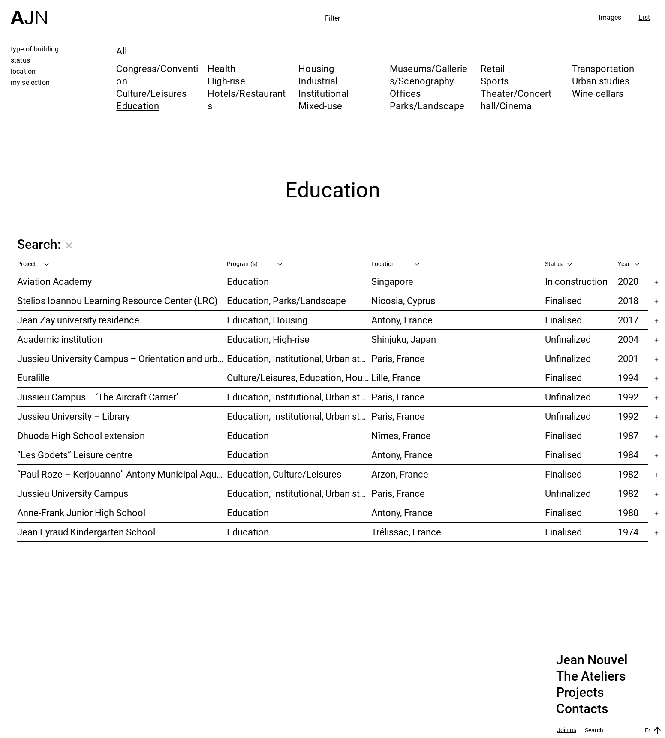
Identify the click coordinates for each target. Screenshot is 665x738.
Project (33, 264)
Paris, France (398, 358)
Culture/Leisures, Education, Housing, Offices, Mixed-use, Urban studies (299, 377)
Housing (316, 68)
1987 (628, 435)
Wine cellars (598, 93)
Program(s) (255, 264)
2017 (628, 320)
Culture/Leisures (151, 93)
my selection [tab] (30, 82)
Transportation (603, 68)
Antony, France (402, 320)
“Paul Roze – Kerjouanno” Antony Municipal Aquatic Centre (122, 474)
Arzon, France (399, 474)
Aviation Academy (54, 281)
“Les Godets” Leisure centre (74, 454)
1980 (628, 512)
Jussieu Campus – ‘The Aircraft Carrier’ (97, 397)
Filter (332, 18)
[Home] (29, 12)
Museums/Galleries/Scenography (429, 74)
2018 (628, 300)
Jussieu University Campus (72, 493)
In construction (576, 281)
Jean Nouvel (592, 660)
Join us (566, 730)
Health (221, 68)
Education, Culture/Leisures (284, 474)
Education (137, 105)
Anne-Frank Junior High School (81, 512)
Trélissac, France (406, 532)
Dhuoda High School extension (81, 435)
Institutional (323, 93)
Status (558, 264)
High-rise (226, 81)
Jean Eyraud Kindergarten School (86, 532)
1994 (628, 377)
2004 (628, 339)
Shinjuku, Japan (403, 339)
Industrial (317, 81)
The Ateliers (591, 676)
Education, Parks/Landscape (286, 300)
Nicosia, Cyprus (403, 300)
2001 (628, 358)
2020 (628, 281)
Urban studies (601, 81)
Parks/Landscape (427, 105)
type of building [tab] (35, 49)
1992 (628, 397)
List (644, 17)
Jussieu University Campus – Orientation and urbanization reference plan (122, 358)
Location (395, 264)
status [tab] (20, 60)
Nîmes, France (401, 435)
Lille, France (396, 377)
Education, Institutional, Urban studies (299, 358)
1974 (628, 532)
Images (610, 17)
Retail (493, 68)
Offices (405, 93)
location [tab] (23, 71)
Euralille (33, 377)
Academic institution (59, 339)
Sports (495, 81)
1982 (628, 474)
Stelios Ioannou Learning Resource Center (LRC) (117, 300)
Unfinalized (568, 339)
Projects (580, 692)
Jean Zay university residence (78, 320)
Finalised (563, 300)
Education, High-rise (268, 339)
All (121, 51)
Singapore (392, 281)
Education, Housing (267, 320)
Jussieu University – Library (73, 416)
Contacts (582, 709)
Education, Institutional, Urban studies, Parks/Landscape (299, 493)
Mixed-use (320, 105)
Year (629, 264)
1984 (628, 454)
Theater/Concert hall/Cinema (516, 99)
